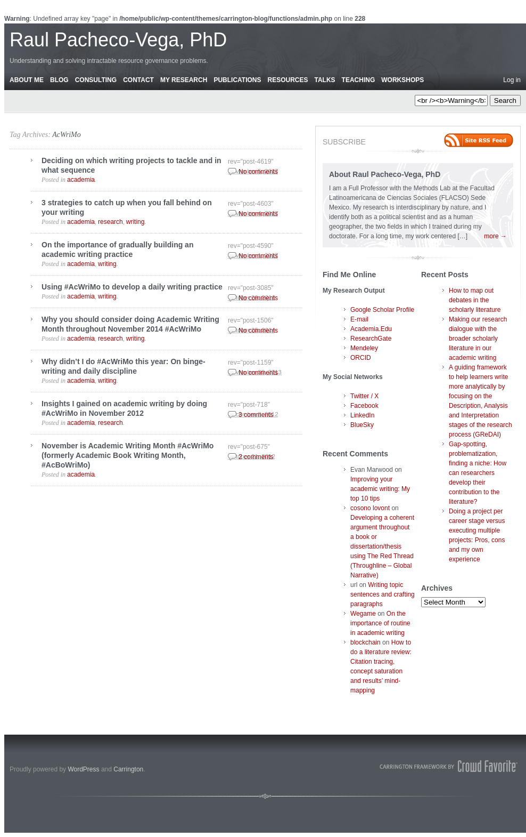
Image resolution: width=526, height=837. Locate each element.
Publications (237, 80)
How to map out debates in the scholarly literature (474, 300)
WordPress (83, 769)
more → (495, 236)
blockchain (365, 642)
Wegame (363, 613)
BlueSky (362, 425)
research (110, 222)
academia (81, 179)
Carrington (128, 769)
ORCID (360, 357)
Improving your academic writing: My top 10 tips (380, 489)
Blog (59, 80)
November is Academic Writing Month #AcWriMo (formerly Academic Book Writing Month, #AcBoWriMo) (127, 455)
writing (135, 222)
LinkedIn (362, 415)
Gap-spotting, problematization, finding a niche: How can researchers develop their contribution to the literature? (477, 472)
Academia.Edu (371, 329)
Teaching (358, 80)
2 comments (256, 457)
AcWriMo (66, 135)
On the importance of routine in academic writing (380, 623)
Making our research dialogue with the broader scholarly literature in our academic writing (478, 338)
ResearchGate (370, 338)
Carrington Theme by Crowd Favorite (449, 766)
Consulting (96, 80)
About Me (27, 80)
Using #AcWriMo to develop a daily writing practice (132, 287)
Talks (325, 80)
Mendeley (364, 348)
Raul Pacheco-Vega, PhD (118, 40)
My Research (183, 80)
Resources (287, 80)
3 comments (256, 414)
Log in (512, 80)
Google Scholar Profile (382, 309)
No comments (258, 171)
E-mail (359, 319)
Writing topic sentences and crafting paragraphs (382, 594)
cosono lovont (370, 508)
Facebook (364, 405)
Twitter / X (364, 396)
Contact (138, 80)
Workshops (402, 80)
